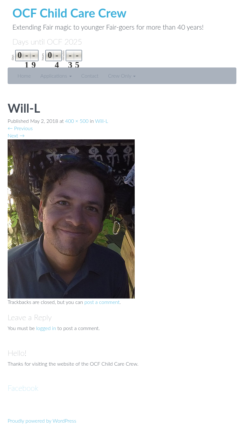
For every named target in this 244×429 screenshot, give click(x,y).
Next (16, 135)
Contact (90, 76)
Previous (20, 128)
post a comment (101, 302)
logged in (46, 328)
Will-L (101, 121)
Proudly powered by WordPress (42, 421)
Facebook (23, 387)
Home (24, 76)
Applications (56, 76)
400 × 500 (77, 121)
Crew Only (122, 76)
